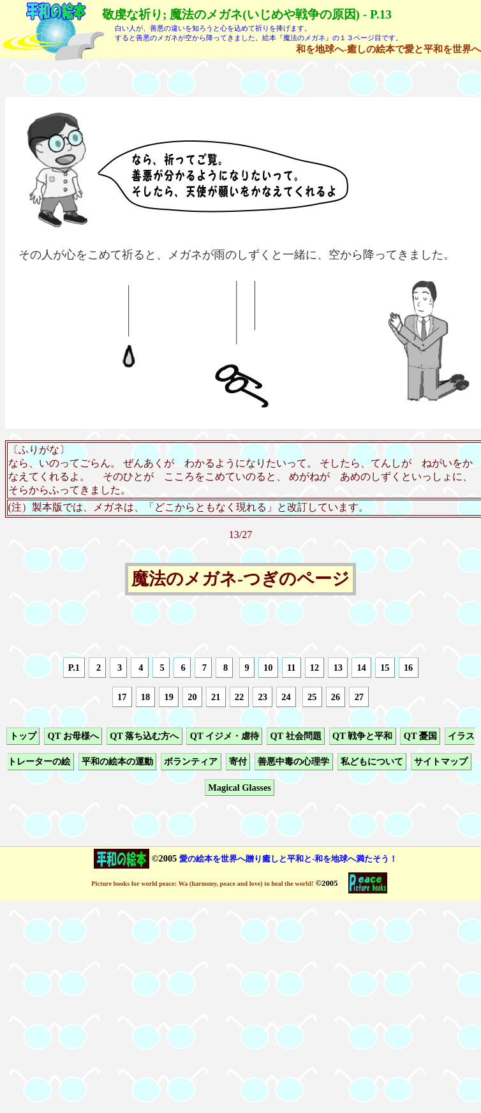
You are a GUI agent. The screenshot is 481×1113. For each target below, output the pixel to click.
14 (361, 667)
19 (169, 697)
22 (239, 697)
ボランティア (191, 762)
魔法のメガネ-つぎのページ (240, 579)
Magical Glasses (239, 787)
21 (215, 697)
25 (311, 697)
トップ (23, 736)
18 (145, 697)
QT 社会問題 (295, 736)
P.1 (74, 667)
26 (335, 697)
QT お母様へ (72, 736)
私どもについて (372, 762)
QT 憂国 (420, 736)
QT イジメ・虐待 (224, 736)
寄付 (238, 762)
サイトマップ (441, 762)
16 (408, 667)
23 (262, 697)
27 (359, 697)
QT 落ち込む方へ (144, 736)
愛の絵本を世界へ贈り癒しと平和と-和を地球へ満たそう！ (288, 858)
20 (192, 697)
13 (338, 667)
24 (285, 697)
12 (314, 667)
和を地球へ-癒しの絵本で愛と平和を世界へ (388, 48)
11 (291, 667)
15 (384, 667)
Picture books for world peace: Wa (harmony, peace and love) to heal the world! (202, 883)
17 (121, 697)
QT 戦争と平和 (362, 736)
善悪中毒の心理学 (293, 762)
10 (267, 667)
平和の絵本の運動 (117, 762)
